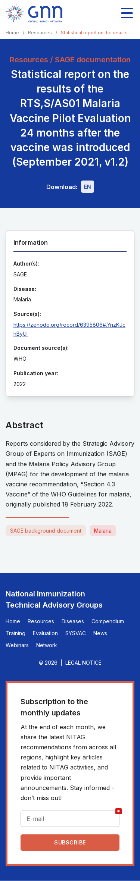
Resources (40, 32)
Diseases (73, 621)
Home (12, 32)
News (100, 633)
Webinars (17, 645)
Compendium (107, 621)
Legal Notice (83, 662)
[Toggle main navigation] (126, 13)
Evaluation (45, 633)
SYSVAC (75, 633)
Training (15, 633)
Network (46, 645)
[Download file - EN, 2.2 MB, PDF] (87, 187)
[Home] (34, 13)
